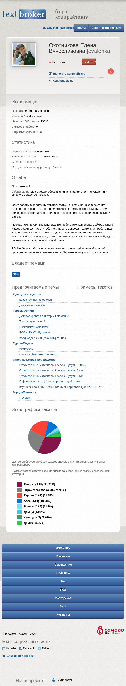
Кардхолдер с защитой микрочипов (42, 338)
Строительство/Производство (34, 359)
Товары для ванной (32, 321)
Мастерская (63, 598)
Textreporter (64, 680)
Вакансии (63, 556)
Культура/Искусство (27, 294)
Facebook (27, 648)
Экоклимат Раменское (34, 327)
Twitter (43, 648)
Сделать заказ (61, 80)
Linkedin (9, 648)
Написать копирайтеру (67, 73)
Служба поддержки (58, 27)
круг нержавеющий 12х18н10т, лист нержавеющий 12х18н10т (60, 387)
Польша (24, 397)
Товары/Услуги (23, 310)
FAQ (63, 589)
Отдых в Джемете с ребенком (38, 354)
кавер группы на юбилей (35, 299)
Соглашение (63, 564)
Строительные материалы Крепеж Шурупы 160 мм (52, 365)
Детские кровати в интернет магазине (44, 316)
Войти (81, 27)
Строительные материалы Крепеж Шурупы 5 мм (51, 376)
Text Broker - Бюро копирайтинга (45, 14)
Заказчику (63, 548)
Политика (63, 573)
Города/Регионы (24, 392)
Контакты (63, 614)
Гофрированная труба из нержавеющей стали (49, 381)
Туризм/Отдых (23, 343)
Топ (63, 581)
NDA (16, 274)
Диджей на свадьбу (32, 305)
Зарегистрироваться (106, 27)
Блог (63, 606)
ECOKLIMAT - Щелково (34, 332)
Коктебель (26, 348)
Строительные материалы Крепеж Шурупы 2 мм (51, 370)
